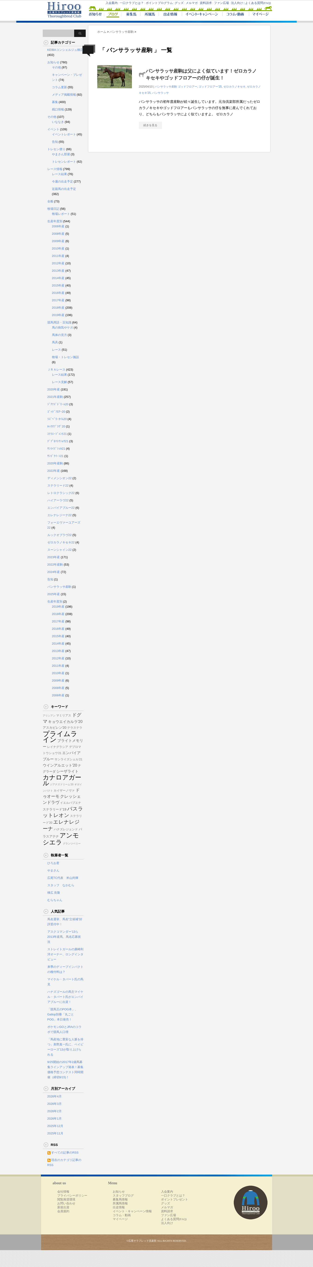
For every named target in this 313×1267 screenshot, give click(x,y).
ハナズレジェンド (66, 829)
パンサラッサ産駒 (166, 86)
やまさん (53, 870)
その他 (56, 67)
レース (56, 349)
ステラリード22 (58, 485)
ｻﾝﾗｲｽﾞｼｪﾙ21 (56, 448)
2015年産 (58, 285)
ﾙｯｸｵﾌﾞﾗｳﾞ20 (56, 426)
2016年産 (58, 293)
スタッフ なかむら (60, 885)
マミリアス (63, 715)
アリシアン (49, 715)
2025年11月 (55, 1133)
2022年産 (53, 470)
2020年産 (53, 389)
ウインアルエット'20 (60, 765)
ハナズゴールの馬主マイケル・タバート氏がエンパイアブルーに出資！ (65, 997)
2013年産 (58, 270)
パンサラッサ (160, 92)
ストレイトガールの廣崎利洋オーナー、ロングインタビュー (65, 954)
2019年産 (58, 315)
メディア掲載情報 (64, 94)
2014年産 (58, 278)
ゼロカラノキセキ (234, 86)
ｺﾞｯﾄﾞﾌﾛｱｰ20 (56, 411)
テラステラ (74, 727)
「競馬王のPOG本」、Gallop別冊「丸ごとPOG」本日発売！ (62, 1014)
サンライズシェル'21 (68, 759)
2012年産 (58, 263)
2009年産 (58, 241)
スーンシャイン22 (59, 549)
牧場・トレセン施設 (65, 357)
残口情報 (58, 109)
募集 (55, 102)
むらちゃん (54, 900)
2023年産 (53, 557)
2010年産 (58, 248)
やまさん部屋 (61, 154)
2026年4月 (54, 1096)
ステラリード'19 (55, 809)
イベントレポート (64, 134)
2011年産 (58, 256)
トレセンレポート (64, 161)
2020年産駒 (55, 463)
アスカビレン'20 (55, 727)
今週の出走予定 (62, 181)
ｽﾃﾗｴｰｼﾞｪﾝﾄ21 (57, 434)
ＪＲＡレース (56, 369)
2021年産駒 (55, 397)
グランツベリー (72, 843)
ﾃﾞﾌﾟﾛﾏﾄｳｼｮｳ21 (57, 441)
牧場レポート (61, 214)
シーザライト (67, 771)
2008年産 (58, 233)
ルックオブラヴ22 (59, 535)
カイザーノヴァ (64, 790)
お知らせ (53, 62)
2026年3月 (54, 1104)
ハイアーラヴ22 (58, 500)
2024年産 (53, 572)
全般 (50, 201)
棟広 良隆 (53, 892)
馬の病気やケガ (62, 327)
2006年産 (58, 226)
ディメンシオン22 (59, 478)
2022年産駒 (55, 564)
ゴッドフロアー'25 (210, 86)
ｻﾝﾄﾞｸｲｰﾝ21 (55, 456)
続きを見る (150, 125)
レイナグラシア (57, 747)
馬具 (55, 342)
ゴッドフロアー (187, 86)
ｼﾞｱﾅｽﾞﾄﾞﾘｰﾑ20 (57, 404)
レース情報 (54, 169)
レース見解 (59, 382)
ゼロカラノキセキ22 (61, 542)
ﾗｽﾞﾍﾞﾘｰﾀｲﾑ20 (57, 419)
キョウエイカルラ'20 (65, 721)
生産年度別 (54, 221)
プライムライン (60, 736)
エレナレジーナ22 (59, 515)
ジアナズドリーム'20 (61, 784)
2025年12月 (55, 1126)
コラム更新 (59, 87)
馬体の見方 (59, 335)
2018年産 (58, 307)
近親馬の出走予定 (64, 189)
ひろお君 (53, 863)
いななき (58, 122)
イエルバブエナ (70, 802)
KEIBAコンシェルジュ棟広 (65, 50)
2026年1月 (54, 1118)
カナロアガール (62, 780)
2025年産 (53, 594)
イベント (53, 129)
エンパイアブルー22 (61, 507)
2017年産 (58, 300)
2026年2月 (54, 1111)
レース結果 (59, 174)
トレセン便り (56, 149)
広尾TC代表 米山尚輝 (62, 878)
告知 (55, 141)
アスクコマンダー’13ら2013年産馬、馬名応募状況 (64, 937)
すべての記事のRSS (65, 1152)
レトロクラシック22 (61, 493)
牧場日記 (53, 208)
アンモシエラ (61, 839)
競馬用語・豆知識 (59, 322)
